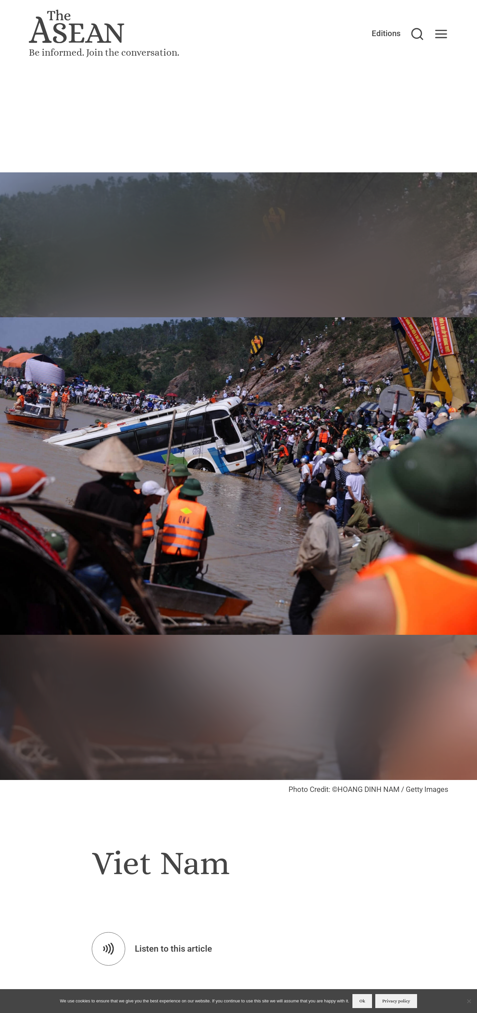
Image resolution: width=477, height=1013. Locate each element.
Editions (386, 33)
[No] (468, 1001)
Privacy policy (396, 1000)
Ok (362, 1000)
